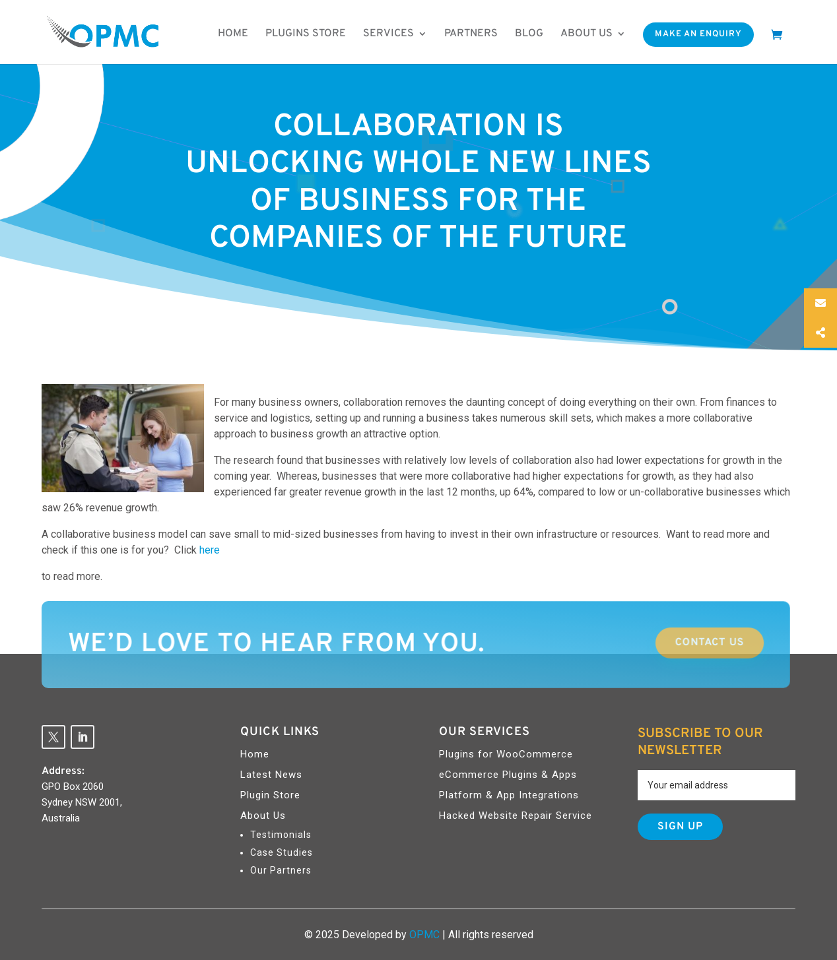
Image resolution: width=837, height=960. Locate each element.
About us (586, 33)
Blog (529, 33)
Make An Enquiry (698, 34)
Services (388, 33)
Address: (63, 771)
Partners (471, 33)
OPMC (424, 934)
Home (233, 33)
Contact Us (619, 643)
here (209, 550)
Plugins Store (305, 33)
